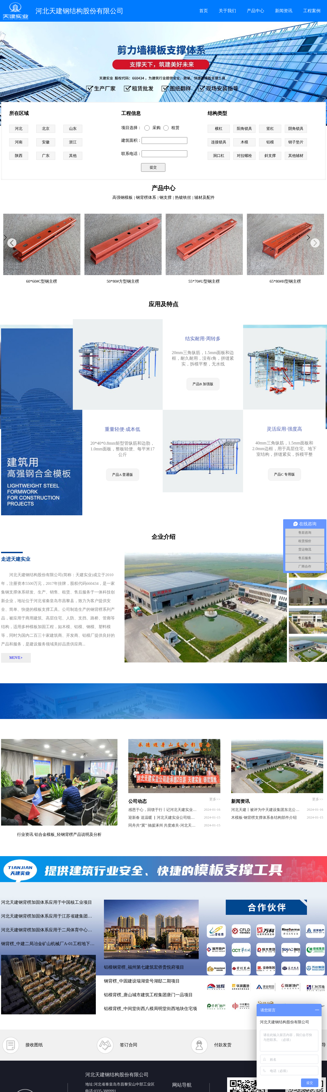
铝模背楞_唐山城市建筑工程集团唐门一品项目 (148, 994)
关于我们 (227, 10)
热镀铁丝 (183, 197)
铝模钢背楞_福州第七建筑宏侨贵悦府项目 (144, 967)
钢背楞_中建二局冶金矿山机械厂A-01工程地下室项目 (48, 943)
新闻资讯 (283, 10)
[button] (12, 243)
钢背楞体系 (146, 197)
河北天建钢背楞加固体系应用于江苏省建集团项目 (48, 916)
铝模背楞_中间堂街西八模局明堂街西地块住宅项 (150, 1008)
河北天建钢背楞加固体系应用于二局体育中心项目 (48, 930)
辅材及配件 (204, 197)
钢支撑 (165, 197)
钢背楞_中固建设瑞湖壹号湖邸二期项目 (142, 981)
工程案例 (312, 10)
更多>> (214, 799)
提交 (153, 167)
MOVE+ (15, 658)
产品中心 (255, 10)
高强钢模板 (122, 197)
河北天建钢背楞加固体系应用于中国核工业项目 (46, 902)
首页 (203, 10)
